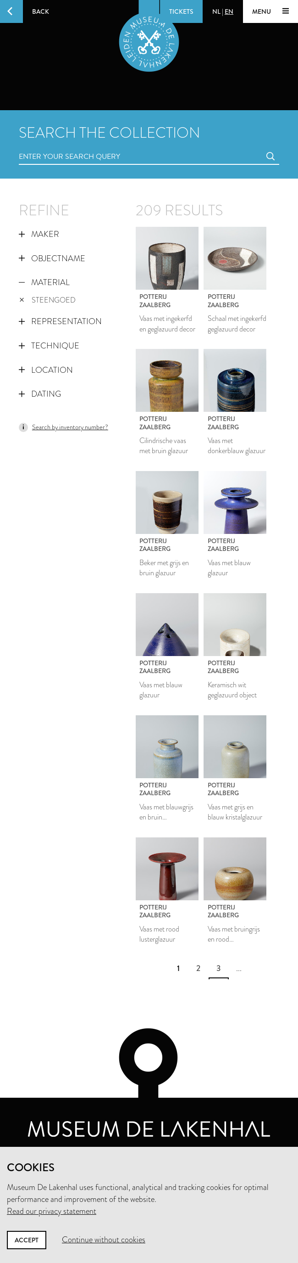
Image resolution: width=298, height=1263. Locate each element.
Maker (39, 234)
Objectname (52, 258)
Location (46, 370)
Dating (40, 394)
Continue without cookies (103, 1240)
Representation (60, 321)
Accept (27, 1240)
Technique (49, 346)
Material (44, 282)
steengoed (47, 300)
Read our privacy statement (51, 1211)
